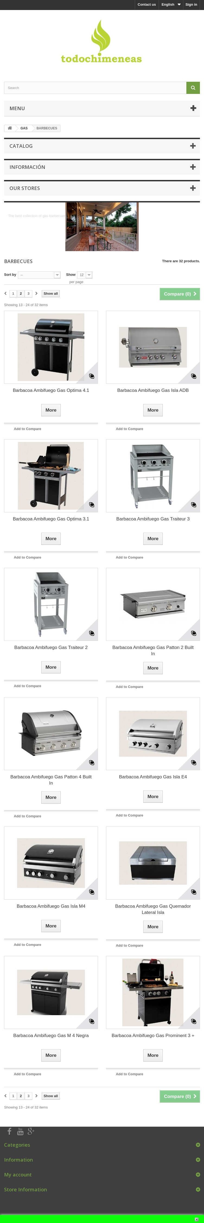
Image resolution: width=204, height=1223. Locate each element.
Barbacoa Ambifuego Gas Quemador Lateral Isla (153, 909)
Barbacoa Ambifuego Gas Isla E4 (153, 776)
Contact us (147, 4)
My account (18, 1174)
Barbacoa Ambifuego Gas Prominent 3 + (153, 1035)
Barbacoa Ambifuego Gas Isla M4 (51, 906)
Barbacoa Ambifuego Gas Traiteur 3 (153, 519)
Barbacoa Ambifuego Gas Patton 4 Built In (51, 780)
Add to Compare (27, 429)
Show (71, 275)
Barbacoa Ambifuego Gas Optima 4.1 (51, 390)
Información (27, 167)
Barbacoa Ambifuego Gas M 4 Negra (51, 1035)
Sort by (10, 275)
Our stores (24, 188)
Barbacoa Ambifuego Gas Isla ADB (153, 390)
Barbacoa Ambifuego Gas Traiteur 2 (51, 647)
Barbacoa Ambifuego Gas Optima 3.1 (51, 519)
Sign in (191, 4)
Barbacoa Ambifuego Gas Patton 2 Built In (153, 650)
